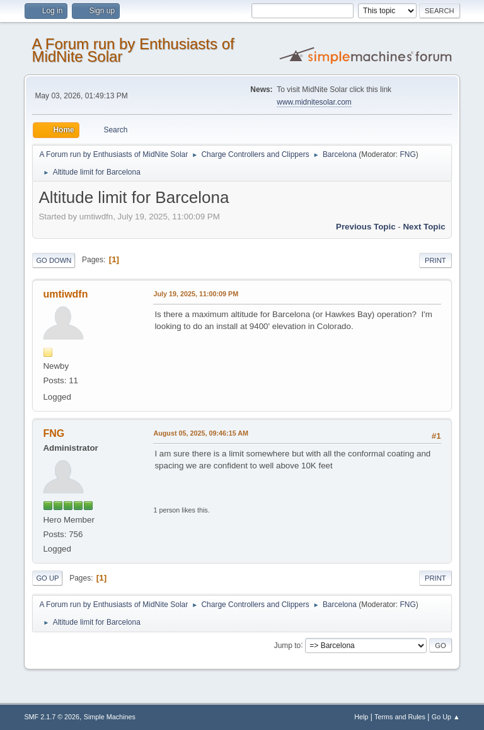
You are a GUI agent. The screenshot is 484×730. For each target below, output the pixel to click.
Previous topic (366, 226)
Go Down (53, 260)
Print (435, 260)
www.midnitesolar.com (314, 102)
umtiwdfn (65, 294)
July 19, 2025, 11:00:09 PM (195, 294)
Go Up (47, 578)
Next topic (424, 226)
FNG (407, 154)
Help (361, 717)
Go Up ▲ (446, 717)
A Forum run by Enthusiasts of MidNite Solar (133, 50)
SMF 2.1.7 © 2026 (51, 717)
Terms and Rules (399, 717)
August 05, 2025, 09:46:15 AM (200, 433)
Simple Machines (109, 717)
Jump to (287, 644)
